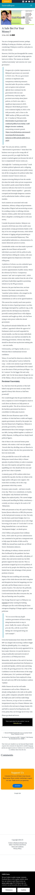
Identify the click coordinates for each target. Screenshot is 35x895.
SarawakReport (8, 5)
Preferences (9, 890)
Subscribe (16, 723)
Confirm (23, 890)
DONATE (7, 1)
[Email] (32, 1)
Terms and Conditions (17, 846)
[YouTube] (29, 1)
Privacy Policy (17, 848)
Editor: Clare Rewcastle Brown (17, 844)
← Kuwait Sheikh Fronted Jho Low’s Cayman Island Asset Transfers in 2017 (17, 733)
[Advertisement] (17, 815)
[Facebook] (23, 1)
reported (4, 603)
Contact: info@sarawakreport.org (17, 843)
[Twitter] (26, 1)
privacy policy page (7, 883)
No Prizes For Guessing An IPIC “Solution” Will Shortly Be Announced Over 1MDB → (17, 738)
